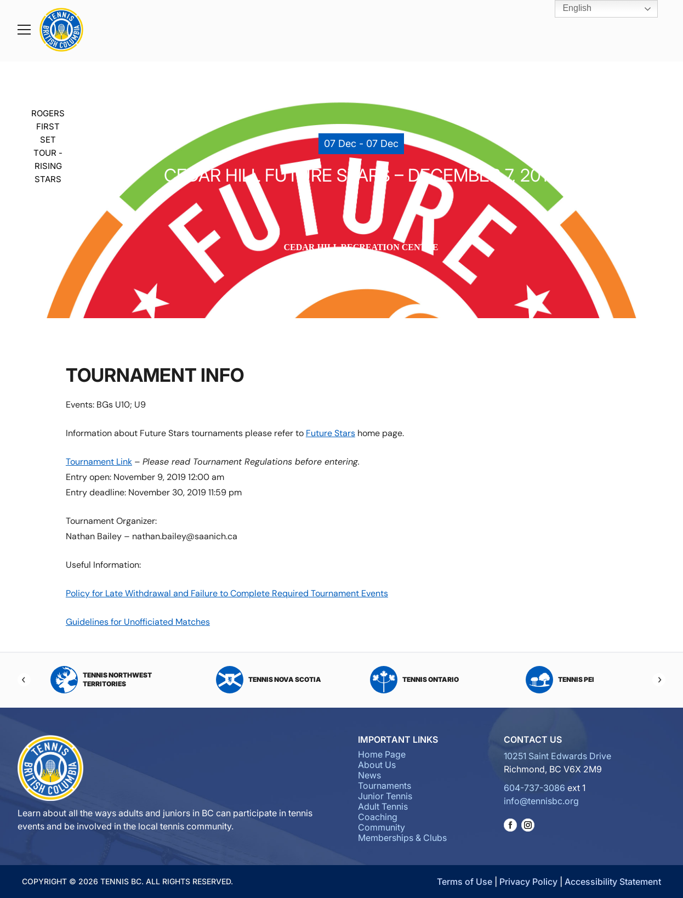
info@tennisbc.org (541, 800)
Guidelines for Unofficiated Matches (138, 622)
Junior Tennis (385, 795)
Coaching (377, 816)
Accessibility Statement (613, 881)
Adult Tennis (383, 806)
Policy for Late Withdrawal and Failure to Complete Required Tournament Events (227, 593)
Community (381, 827)
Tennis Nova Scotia (268, 679)
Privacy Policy (528, 881)
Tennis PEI (560, 679)
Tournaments (384, 785)
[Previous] (24, 679)
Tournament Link (99, 461)
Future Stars (330, 433)
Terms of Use (464, 881)
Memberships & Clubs (402, 837)
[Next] (658, 679)
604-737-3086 (534, 787)
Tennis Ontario (414, 679)
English (569, 8)
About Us (377, 764)
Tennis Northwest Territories (101, 679)
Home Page (382, 754)
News (369, 775)
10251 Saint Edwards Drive (557, 755)
